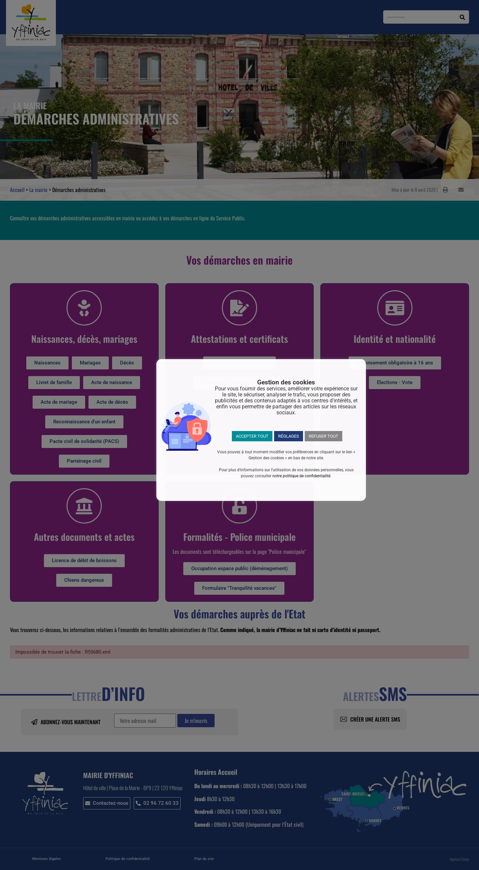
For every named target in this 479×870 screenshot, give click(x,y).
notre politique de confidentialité (301, 476)
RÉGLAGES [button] (288, 436)
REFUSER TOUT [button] (323, 436)
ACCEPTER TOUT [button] (252, 436)
